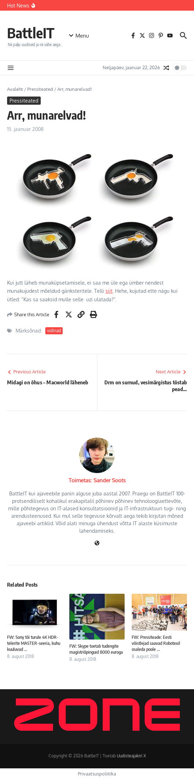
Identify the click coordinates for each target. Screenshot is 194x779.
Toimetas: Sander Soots (97, 480)
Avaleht (15, 89)
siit (109, 291)
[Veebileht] (97, 544)
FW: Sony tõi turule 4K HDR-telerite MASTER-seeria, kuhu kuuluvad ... (33, 643)
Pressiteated (40, 89)
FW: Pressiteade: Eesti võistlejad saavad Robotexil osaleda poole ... (156, 643)
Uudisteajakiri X (131, 755)
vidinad (54, 330)
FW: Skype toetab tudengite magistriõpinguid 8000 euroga (96, 649)
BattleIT (31, 33)
